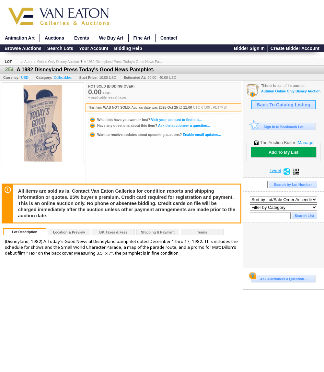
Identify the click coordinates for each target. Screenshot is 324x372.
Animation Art (20, 38)
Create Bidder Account (295, 48)
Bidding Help (128, 48)
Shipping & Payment (158, 232)
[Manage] (305, 142)
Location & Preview (69, 232)
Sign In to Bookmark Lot (277, 126)
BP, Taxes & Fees (113, 232)
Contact (168, 38)
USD (25, 77)
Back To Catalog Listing (283, 104)
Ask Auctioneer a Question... (279, 278)
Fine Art (141, 38)
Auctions (54, 38)
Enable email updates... (155, 135)
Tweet (275, 170)
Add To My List (283, 152)
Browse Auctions (23, 48)
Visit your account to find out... (145, 120)
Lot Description (24, 232)
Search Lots (60, 48)
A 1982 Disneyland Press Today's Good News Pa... (123, 62)
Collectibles (63, 77)
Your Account (93, 48)
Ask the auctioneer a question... (149, 125)
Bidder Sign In (249, 48)
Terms (202, 232)
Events (81, 38)
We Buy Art (111, 38)
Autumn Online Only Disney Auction (51, 62)
